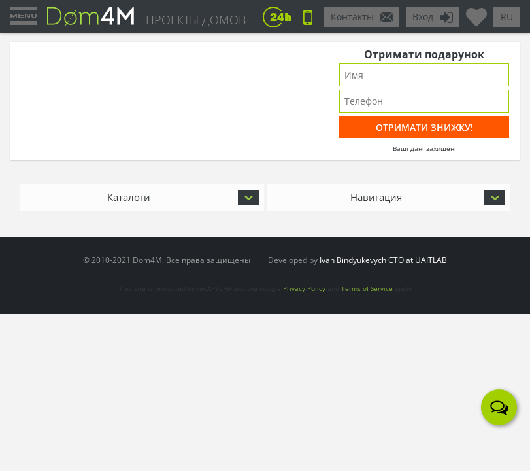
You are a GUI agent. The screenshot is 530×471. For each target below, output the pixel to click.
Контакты (352, 16)
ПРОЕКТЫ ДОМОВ (196, 19)
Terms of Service (367, 288)
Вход (422, 16)
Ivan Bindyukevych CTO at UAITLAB (383, 260)
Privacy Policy (304, 288)
